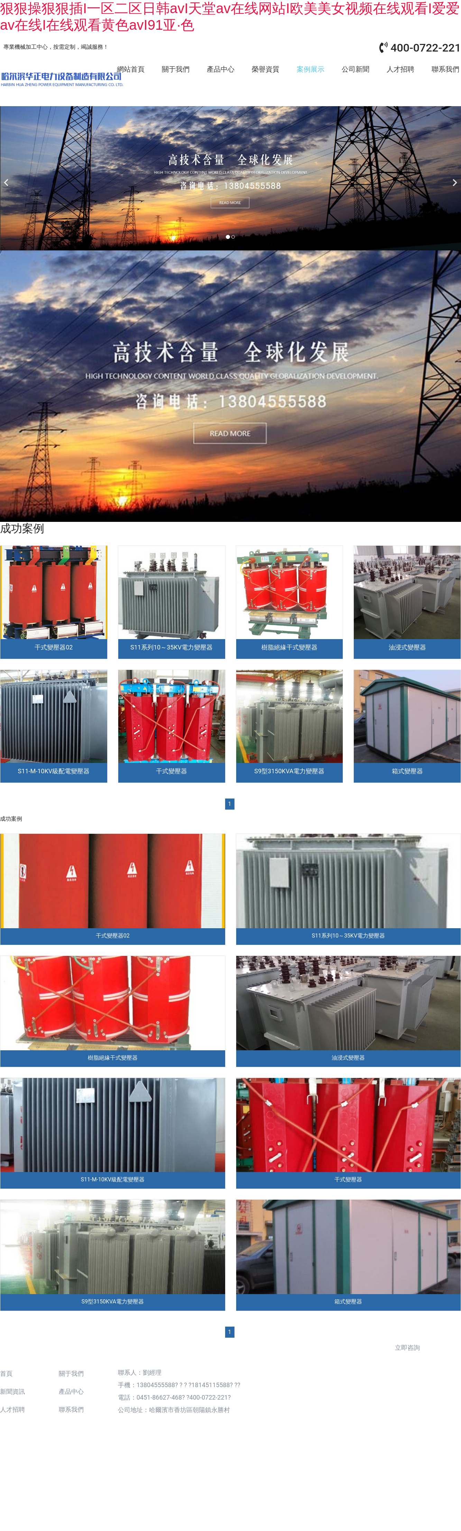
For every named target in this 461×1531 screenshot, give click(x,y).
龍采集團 (331, 1487)
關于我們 (176, 69)
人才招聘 (400, 69)
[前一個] (7, 176)
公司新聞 (355, 69)
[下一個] (454, 176)
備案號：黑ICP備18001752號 (264, 1487)
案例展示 (310, 69)
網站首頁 (131, 69)
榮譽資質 (265, 69)
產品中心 (220, 69)
